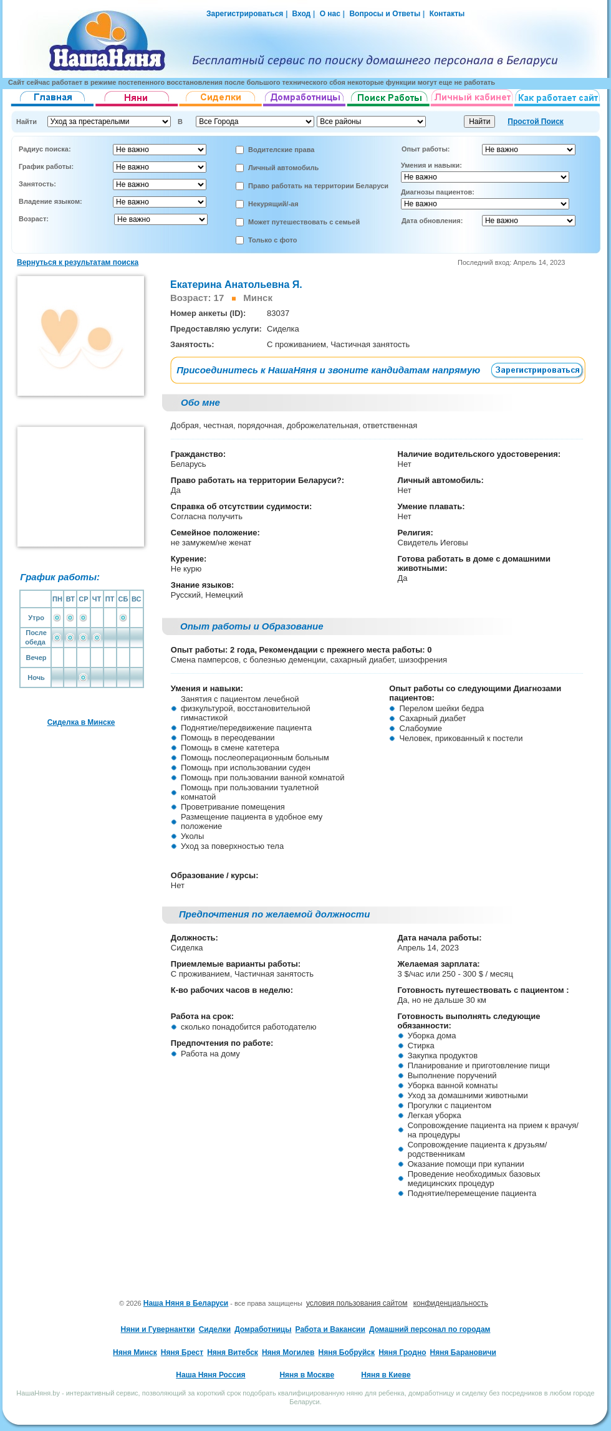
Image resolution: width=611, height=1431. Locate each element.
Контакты (447, 13)
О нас (330, 13)
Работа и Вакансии (330, 1329)
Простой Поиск (536, 121)
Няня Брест (182, 1352)
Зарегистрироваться (244, 13)
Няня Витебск (232, 1352)
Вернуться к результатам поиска (77, 262)
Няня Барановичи (463, 1352)
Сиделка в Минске (81, 722)
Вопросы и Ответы (384, 13)
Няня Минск (135, 1352)
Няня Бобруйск (347, 1352)
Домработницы (262, 1329)
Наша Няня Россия (210, 1375)
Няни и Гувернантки (158, 1329)
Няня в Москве (306, 1375)
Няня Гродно (402, 1352)
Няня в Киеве (385, 1375)
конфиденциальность (450, 1303)
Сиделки (215, 1329)
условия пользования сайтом (357, 1303)
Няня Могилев (288, 1352)
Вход (300, 13)
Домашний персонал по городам (429, 1329)
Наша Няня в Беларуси (186, 1303)
